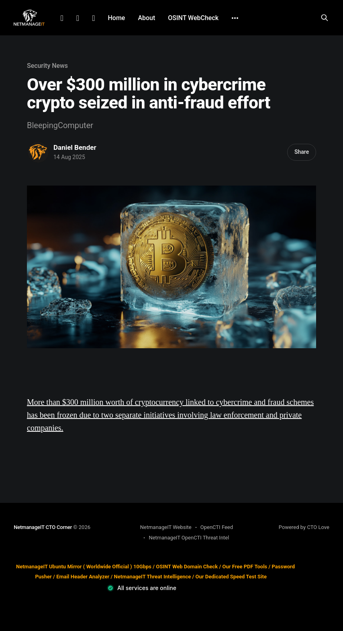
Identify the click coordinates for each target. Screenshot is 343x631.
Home (116, 18)
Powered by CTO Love (304, 527)
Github (93, 18)
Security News (47, 65)
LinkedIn (62, 18)
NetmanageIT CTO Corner (43, 527)
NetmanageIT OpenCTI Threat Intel (189, 538)
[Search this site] (324, 17)
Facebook (77, 18)
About (146, 18)
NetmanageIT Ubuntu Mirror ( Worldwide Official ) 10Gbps (83, 567)
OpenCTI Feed (216, 527)
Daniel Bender (74, 147)
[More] (235, 18)
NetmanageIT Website (166, 527)
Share (301, 152)
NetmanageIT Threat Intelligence (152, 577)
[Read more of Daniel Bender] (38, 152)
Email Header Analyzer (82, 577)
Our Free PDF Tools (245, 567)
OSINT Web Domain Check (187, 567)
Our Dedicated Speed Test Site (231, 577)
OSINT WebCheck (193, 18)
